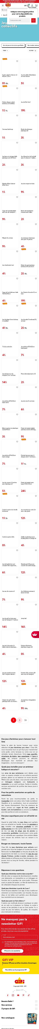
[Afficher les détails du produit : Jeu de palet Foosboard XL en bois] (29, 305)
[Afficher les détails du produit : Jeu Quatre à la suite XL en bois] (29, 278)
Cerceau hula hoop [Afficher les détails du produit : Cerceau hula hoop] (7, 129)
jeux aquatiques (23, 756)
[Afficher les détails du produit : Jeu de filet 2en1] (29, 87)
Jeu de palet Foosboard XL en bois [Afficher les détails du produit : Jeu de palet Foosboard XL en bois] (29, 320)
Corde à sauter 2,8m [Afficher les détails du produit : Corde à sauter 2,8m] (8, 537)
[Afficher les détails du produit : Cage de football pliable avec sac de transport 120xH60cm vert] (10, 196)
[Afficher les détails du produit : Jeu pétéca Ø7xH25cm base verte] (10, 386)
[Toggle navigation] (2, 5)
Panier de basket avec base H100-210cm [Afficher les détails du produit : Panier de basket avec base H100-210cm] (27, 483)
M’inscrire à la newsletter (12, 951)
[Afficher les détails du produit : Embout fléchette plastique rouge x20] (29, 631)
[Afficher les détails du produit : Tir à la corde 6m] (10, 332)
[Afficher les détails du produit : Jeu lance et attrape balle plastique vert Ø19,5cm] (10, 142)
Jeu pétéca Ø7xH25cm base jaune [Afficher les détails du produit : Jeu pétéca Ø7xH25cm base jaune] (28, 347)
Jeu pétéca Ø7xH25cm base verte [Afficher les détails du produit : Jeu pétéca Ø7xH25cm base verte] (9, 401)
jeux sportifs (32, 754)
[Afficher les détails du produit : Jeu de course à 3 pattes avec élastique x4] (10, 468)
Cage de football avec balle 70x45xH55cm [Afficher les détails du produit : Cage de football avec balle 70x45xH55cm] (10, 293)
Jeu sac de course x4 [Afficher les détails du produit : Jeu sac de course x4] (8, 591)
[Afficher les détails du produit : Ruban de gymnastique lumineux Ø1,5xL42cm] (29, 251)
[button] (28, 5)
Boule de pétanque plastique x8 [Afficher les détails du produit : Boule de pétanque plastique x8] (26, 130)
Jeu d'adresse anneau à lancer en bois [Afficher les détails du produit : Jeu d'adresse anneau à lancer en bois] (28, 592)
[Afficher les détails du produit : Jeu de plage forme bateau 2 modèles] (10, 305)
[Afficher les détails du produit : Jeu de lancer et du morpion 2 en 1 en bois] (10, 359)
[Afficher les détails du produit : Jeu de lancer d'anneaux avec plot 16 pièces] (29, 223)
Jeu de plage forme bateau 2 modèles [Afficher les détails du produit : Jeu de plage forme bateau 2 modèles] (10, 320)
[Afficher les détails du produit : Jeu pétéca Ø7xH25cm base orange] (10, 441)
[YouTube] (18, 995)
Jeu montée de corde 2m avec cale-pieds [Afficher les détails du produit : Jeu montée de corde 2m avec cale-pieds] (28, 510)
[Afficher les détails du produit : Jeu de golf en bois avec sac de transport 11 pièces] (10, 604)
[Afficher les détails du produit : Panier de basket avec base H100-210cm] (29, 468)
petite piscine (6, 829)
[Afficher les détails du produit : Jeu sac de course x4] (10, 577)
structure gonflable (23, 827)
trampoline (5, 801)
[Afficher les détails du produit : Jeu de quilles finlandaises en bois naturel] (29, 60)
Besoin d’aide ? (7, 1001)
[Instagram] (13, 995)
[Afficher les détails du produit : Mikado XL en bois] (10, 223)
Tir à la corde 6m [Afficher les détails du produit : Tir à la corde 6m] (7, 347)
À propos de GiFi (8, 1009)
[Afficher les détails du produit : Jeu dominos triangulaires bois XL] (29, 685)
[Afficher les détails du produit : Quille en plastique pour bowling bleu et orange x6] (29, 522)
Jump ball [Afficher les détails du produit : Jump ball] (23, 618)
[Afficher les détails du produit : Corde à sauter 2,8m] (10, 522)
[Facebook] (8, 995)
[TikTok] (28, 995)
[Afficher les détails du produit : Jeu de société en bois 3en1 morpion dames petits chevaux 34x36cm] (10, 658)
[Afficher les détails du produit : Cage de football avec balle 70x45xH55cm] (10, 278)
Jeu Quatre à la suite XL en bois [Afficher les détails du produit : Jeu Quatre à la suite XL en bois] (29, 293)
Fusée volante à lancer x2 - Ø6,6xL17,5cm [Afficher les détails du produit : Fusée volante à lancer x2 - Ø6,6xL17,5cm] (10, 75)
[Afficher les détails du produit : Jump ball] (29, 604)
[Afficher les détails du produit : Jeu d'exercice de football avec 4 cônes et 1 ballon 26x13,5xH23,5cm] (29, 142)
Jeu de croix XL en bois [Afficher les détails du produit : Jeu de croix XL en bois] (27, 401)
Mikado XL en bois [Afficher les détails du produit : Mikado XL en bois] (7, 238)
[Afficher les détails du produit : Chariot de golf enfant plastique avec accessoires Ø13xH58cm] (10, 685)
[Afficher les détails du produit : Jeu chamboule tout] (10, 251)
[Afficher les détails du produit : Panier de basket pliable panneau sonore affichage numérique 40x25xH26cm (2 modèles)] (29, 414)
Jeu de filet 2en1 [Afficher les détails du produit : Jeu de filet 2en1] (26, 102)
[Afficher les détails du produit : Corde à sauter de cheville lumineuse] (10, 495)
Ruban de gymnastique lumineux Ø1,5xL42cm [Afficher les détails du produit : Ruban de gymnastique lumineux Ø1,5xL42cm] (27, 266)
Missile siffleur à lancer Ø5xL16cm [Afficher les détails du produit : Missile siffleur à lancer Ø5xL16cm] (8, 184)
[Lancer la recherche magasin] (33, 20)
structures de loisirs (9, 756)
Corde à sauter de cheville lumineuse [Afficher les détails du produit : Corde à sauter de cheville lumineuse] (9, 510)
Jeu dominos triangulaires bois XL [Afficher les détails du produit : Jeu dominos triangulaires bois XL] (28, 700)
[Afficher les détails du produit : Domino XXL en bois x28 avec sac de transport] (29, 658)
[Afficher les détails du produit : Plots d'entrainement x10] (29, 359)
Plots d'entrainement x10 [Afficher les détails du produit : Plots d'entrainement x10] (28, 374)
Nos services (6, 1005)
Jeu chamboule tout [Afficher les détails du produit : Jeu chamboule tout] (8, 265)
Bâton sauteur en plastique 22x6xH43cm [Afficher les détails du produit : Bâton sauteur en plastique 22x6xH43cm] (10, 429)
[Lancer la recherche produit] (2, 10)
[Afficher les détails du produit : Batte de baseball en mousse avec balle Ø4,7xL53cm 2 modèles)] (29, 196)
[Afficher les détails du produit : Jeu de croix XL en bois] (29, 386)
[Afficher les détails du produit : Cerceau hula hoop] (10, 115)
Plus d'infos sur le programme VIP (16, 970)
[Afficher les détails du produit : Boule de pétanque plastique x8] (29, 115)
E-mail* (4, 935)
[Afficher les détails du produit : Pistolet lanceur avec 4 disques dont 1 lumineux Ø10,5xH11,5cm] (29, 441)
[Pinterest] (23, 995)
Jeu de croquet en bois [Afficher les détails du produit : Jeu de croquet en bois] (27, 183)
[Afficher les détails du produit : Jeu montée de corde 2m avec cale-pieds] (29, 495)
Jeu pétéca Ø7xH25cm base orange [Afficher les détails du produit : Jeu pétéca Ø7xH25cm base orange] (9, 456)
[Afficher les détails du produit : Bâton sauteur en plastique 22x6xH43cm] (10, 414)
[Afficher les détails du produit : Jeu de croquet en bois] (29, 169)
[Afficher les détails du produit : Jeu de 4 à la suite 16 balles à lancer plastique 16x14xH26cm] (10, 631)
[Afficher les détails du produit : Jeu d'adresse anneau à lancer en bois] (29, 577)
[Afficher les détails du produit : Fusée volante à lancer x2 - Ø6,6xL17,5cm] (10, 60)
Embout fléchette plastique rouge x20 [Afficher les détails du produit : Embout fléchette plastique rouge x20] (27, 646)
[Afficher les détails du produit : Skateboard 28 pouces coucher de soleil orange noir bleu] (29, 549)
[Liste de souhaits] (17, 61)
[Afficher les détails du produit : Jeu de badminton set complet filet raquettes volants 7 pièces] (10, 549)
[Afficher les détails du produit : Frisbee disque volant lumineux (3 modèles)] (10, 87)
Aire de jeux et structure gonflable (13, 45)
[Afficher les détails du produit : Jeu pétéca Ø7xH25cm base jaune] (29, 332)
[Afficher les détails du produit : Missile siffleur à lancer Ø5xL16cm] (10, 169)
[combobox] (5, 50)
